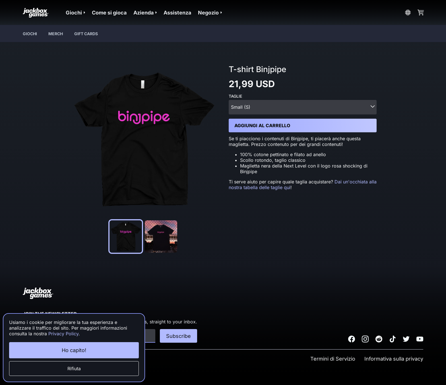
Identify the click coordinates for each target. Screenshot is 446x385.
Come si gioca (109, 13)
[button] (75, 13)
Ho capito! (74, 350)
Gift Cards (86, 33)
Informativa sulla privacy (393, 359)
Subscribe (178, 336)
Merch (55, 33)
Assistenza (177, 13)
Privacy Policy (63, 333)
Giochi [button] (75, 12)
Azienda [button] (145, 12)
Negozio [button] (210, 12)
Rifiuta (74, 368)
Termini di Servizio (332, 359)
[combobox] (303, 107)
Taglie (235, 96)
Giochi (30, 33)
